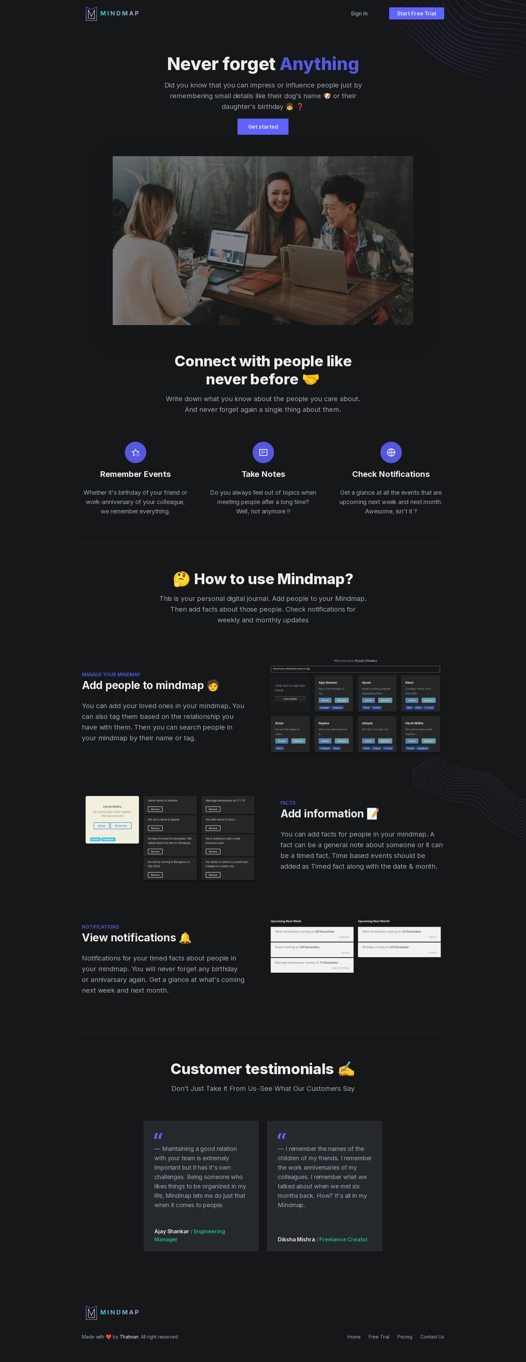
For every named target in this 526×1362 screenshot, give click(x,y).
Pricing (405, 1337)
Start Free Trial (416, 13)
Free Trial (379, 1337)
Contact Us (432, 1337)
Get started (263, 126)
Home (354, 1337)
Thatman (129, 1337)
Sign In (359, 13)
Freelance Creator (341, 1239)
